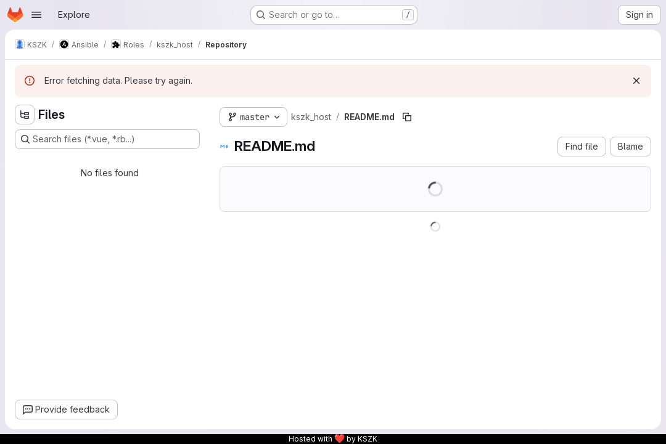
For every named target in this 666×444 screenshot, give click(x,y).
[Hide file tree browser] (25, 114)
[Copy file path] (407, 117)
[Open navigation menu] (36, 15)
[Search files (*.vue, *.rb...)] (107, 139)
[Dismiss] (636, 80)
